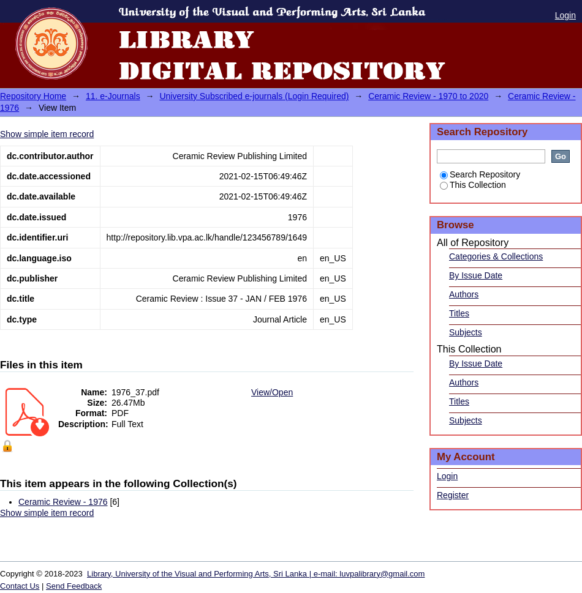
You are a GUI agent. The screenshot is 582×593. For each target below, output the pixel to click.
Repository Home (33, 96)
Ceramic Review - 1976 (63, 502)
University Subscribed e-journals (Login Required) (254, 96)
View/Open (272, 392)
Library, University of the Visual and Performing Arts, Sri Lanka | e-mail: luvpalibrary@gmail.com (256, 573)
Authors (463, 294)
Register (453, 495)
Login (565, 15)
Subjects (465, 332)
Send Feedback (74, 586)
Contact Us (19, 586)
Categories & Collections (496, 256)
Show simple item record (47, 134)
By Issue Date (475, 275)
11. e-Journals (113, 96)
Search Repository (480, 174)
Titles (459, 313)
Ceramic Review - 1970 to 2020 (428, 96)
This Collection (473, 185)
